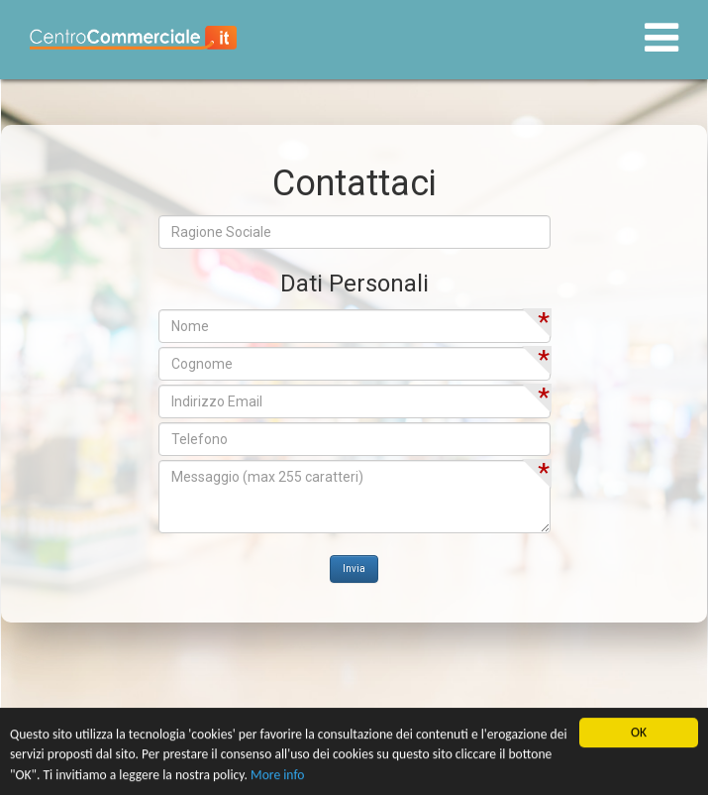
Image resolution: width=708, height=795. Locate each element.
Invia (354, 568)
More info (277, 775)
